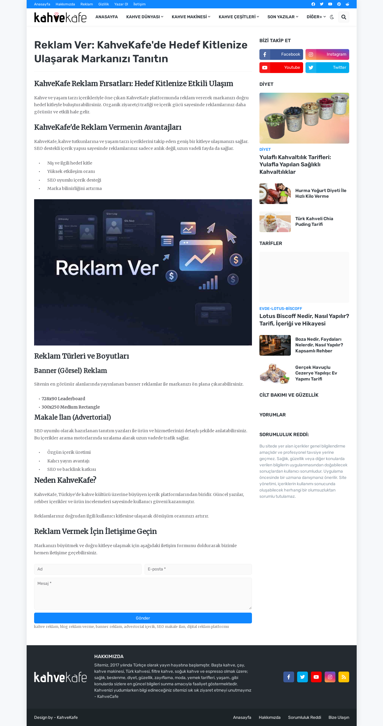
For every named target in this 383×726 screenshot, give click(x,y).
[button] (331, 17)
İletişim (139, 4)
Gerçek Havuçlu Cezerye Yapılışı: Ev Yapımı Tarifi (316, 373)
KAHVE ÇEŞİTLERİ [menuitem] (237, 16)
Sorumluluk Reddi (304, 717)
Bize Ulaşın (339, 717)
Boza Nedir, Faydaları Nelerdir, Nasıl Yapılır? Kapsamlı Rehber (319, 345)
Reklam (86, 4)
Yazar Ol (121, 4)
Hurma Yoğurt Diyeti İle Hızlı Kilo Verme (320, 193)
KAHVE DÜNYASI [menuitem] (143, 16)
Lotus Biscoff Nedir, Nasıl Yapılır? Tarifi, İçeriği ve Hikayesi (304, 320)
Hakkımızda (65, 4)
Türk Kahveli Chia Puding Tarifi (314, 221)
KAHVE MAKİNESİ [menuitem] (189, 16)
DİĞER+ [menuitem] (314, 16)
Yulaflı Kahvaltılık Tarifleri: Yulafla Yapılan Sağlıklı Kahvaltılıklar (295, 164)
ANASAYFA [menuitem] (106, 16)
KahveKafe (67, 717)
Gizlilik (103, 4)
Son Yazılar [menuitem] (281, 16)
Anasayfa (42, 4)
